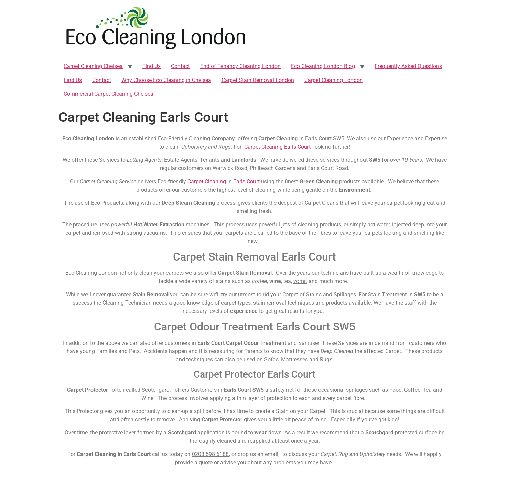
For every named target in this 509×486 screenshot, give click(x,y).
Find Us (151, 66)
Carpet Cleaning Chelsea (93, 66)
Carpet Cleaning (206, 181)
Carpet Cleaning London (333, 80)
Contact (180, 66)
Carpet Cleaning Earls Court (278, 147)
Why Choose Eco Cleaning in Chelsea (166, 80)
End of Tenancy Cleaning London (240, 66)
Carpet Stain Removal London (257, 80)
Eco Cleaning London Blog (323, 66)
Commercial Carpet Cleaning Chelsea (108, 94)
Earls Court (246, 181)
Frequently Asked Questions (408, 66)
